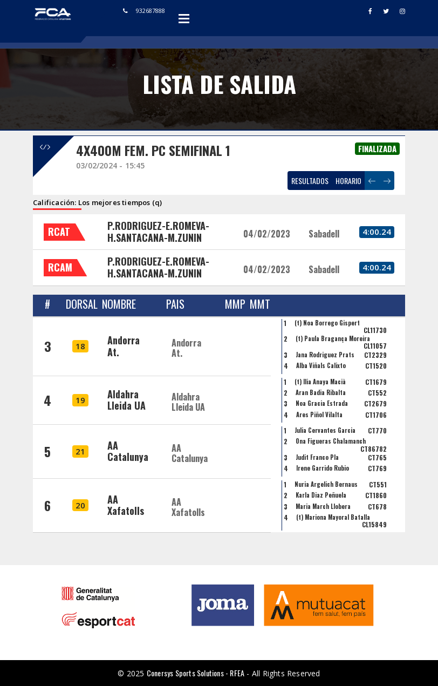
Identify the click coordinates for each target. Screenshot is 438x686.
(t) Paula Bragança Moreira (333, 338)
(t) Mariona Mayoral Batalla (333, 517)
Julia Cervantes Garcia (325, 430)
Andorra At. (123, 346)
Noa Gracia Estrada (322, 403)
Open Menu (184, 18)
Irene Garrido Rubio (322, 468)
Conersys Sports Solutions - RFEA (195, 672)
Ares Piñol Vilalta (319, 414)
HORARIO (348, 180)
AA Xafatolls (125, 505)
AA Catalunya (127, 451)
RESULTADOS (309, 180)
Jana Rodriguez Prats (325, 354)
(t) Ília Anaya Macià (320, 381)
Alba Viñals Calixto (321, 365)
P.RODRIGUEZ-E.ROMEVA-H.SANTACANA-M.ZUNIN (158, 231)
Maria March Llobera (323, 506)
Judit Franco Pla (317, 457)
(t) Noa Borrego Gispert (327, 322)
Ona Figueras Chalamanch (331, 441)
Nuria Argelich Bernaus (326, 484)
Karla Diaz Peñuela (321, 495)
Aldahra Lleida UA (126, 400)
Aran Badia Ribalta (321, 392)
